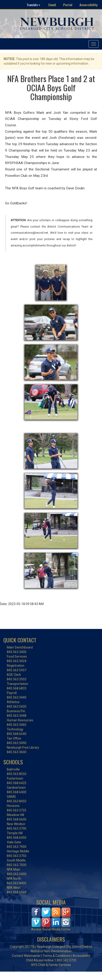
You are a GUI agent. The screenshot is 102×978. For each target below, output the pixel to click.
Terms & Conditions (57, 956)
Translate (33, 4)
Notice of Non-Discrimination (51, 951)
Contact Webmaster (26, 956)
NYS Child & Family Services (51, 965)
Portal (67, 4)
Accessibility (88, 4)
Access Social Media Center (51, 929)
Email (52, 4)
